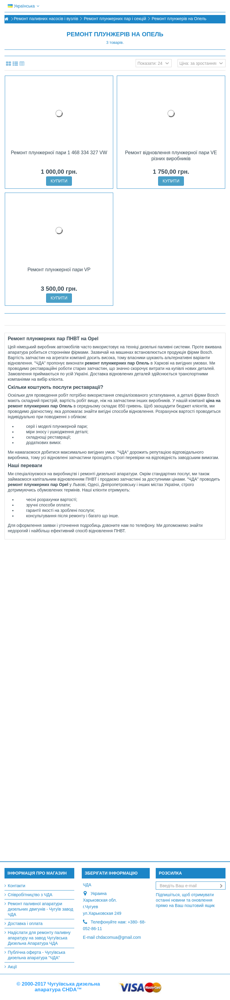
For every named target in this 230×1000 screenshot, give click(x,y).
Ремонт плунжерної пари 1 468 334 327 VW (59, 152)
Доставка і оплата (25, 923)
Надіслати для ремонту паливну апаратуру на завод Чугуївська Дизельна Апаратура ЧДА (39, 938)
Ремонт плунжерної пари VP (59, 269)
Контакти (16, 885)
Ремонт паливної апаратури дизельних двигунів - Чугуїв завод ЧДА (40, 909)
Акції (12, 966)
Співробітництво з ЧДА (30, 894)
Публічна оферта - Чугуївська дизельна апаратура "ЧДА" (36, 955)
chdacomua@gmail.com (118, 937)
